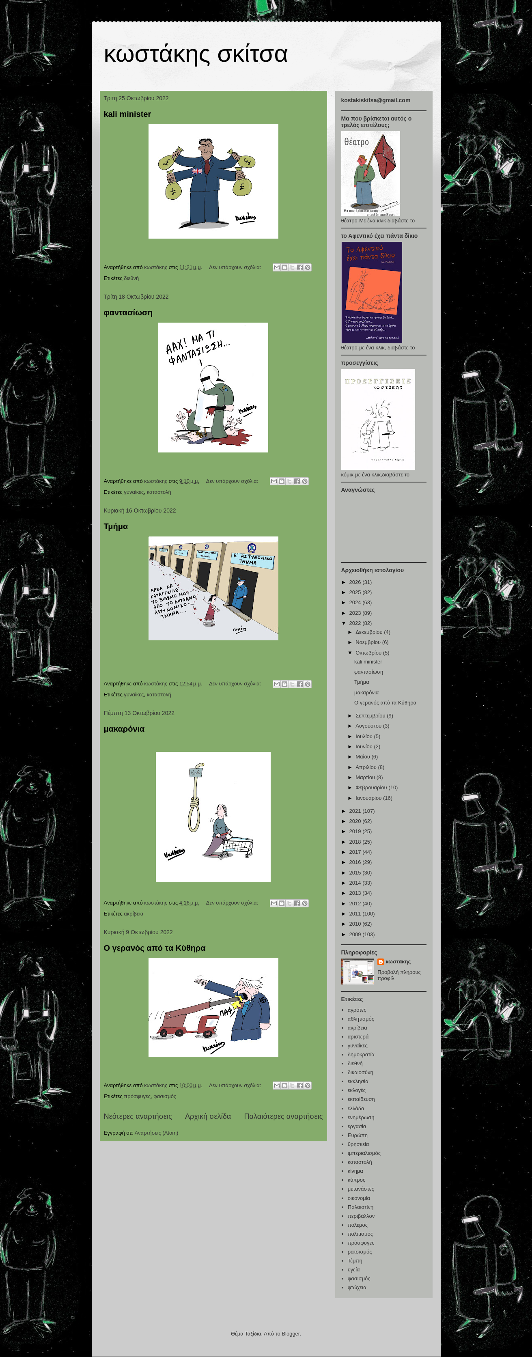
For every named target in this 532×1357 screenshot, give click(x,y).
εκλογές (357, 1090)
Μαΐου (363, 757)
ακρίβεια (133, 914)
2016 (356, 862)
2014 (356, 883)
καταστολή (159, 492)
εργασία (357, 1126)
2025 (356, 592)
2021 (356, 811)
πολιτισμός (360, 1234)
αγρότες (357, 1010)
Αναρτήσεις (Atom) (157, 1133)
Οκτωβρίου (369, 653)
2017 (356, 852)
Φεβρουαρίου (371, 787)
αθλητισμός (361, 1019)
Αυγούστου (369, 726)
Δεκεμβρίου (369, 632)
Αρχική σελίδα (208, 1116)
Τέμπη (355, 1261)
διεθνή (131, 278)
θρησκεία (358, 1144)
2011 (356, 914)
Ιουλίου (364, 736)
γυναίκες (134, 492)
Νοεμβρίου (368, 642)
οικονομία (359, 1198)
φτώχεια (357, 1287)
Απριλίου (366, 767)
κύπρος (356, 1180)
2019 (356, 831)
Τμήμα (116, 526)
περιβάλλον (361, 1216)
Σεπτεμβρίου (371, 716)
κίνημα (355, 1171)
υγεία (354, 1270)
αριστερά (358, 1037)
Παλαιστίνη (360, 1207)
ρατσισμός (360, 1252)
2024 (356, 602)
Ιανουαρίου (369, 798)
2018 (356, 842)
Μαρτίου (366, 777)
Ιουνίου (364, 746)
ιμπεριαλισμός (364, 1153)
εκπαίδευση (361, 1099)
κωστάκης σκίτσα (196, 53)
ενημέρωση (361, 1117)
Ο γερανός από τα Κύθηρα (155, 947)
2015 (356, 873)
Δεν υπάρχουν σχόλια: (236, 267)
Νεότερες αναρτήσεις (138, 1116)
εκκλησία (358, 1081)
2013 (356, 893)
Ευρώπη (358, 1135)
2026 (356, 582)
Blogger (290, 1334)
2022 (356, 623)
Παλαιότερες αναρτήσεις (283, 1116)
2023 (356, 613)
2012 (356, 903)
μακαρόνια (124, 728)
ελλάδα (356, 1108)
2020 (356, 821)
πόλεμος (358, 1225)
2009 (356, 934)
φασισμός (164, 1096)
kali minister (127, 114)
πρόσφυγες (137, 1096)
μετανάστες (361, 1189)
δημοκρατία (361, 1054)
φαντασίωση (128, 312)
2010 (356, 924)
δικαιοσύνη (360, 1072)
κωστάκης (398, 962)
